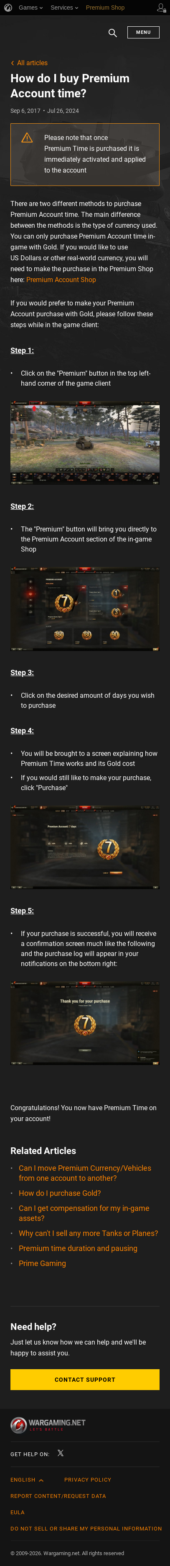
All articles (32, 63)
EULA (17, 1512)
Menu (143, 32)
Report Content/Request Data (58, 1496)
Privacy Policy (88, 1480)
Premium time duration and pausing (78, 1248)
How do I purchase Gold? (60, 1193)
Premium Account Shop (61, 280)
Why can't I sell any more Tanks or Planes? (88, 1233)
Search (113, 37)
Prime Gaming (42, 1263)
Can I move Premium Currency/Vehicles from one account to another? (85, 1173)
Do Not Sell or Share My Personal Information (86, 1528)
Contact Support (85, 1379)
